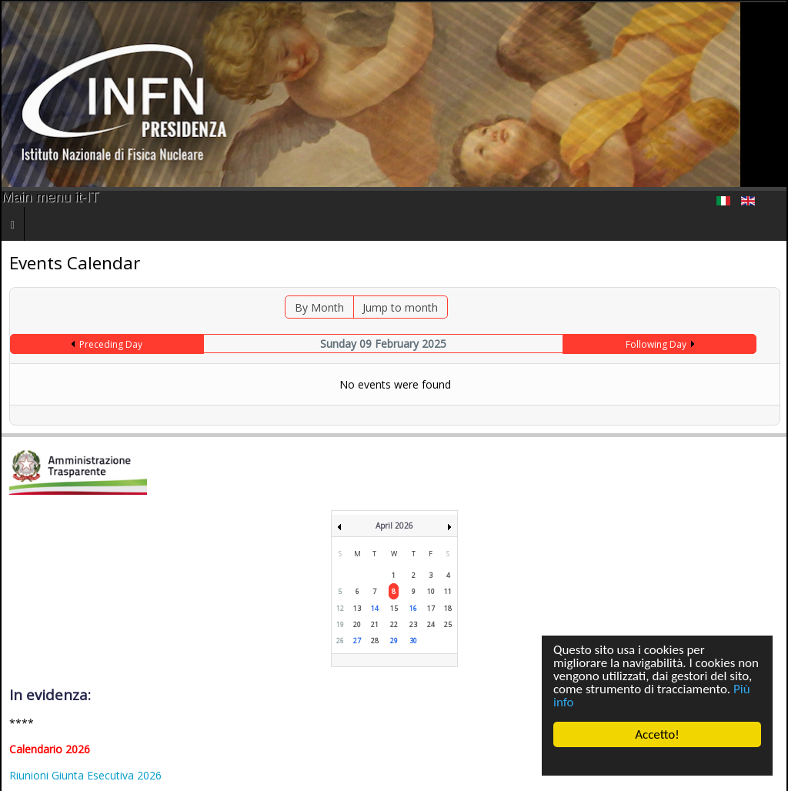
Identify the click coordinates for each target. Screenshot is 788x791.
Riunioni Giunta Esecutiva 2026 (85, 775)
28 (375, 641)
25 (448, 624)
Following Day (656, 344)
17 (431, 608)
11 (448, 591)
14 (375, 608)
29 (394, 641)
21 (375, 624)
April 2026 (394, 525)
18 (448, 608)
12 (340, 608)
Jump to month (400, 307)
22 (394, 624)
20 (357, 624)
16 (413, 608)
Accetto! (657, 734)
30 (413, 641)
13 (357, 608)
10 (431, 591)
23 (413, 624)
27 (357, 641)
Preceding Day (110, 344)
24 (431, 624)
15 (394, 608)
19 (340, 624)
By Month (319, 307)
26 (340, 641)
